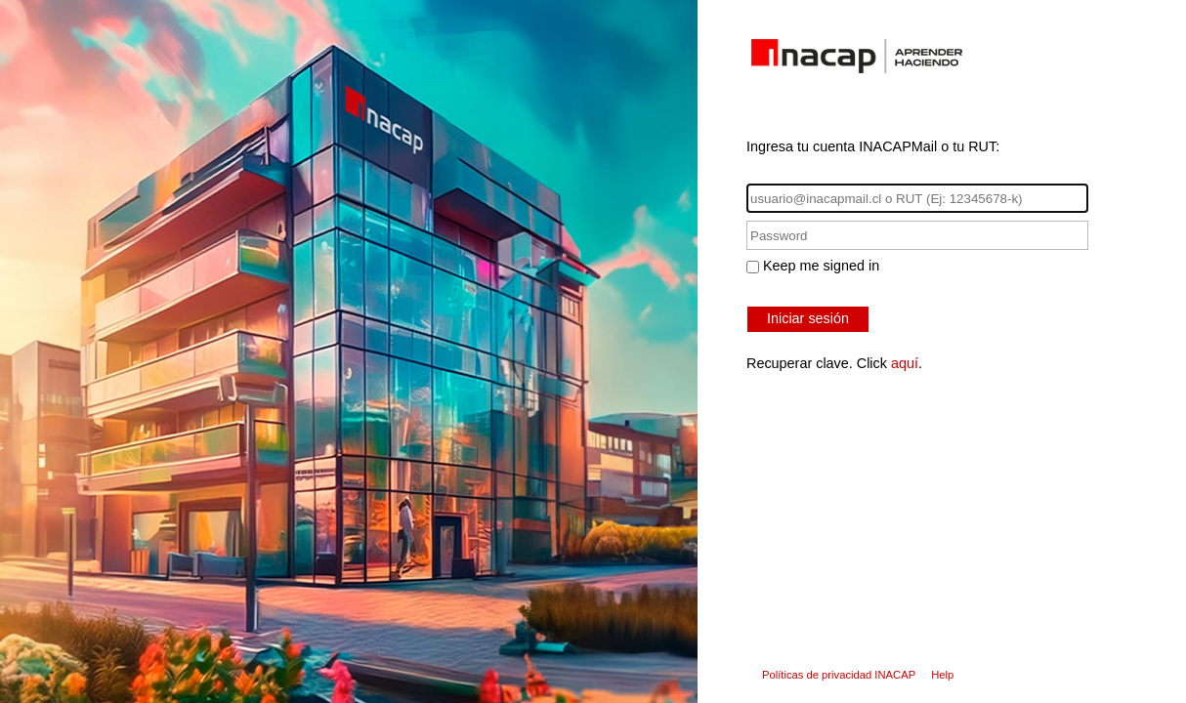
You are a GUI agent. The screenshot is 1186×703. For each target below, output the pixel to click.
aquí (904, 363)
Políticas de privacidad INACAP (838, 675)
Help (942, 675)
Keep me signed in (821, 265)
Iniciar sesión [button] (808, 318)
